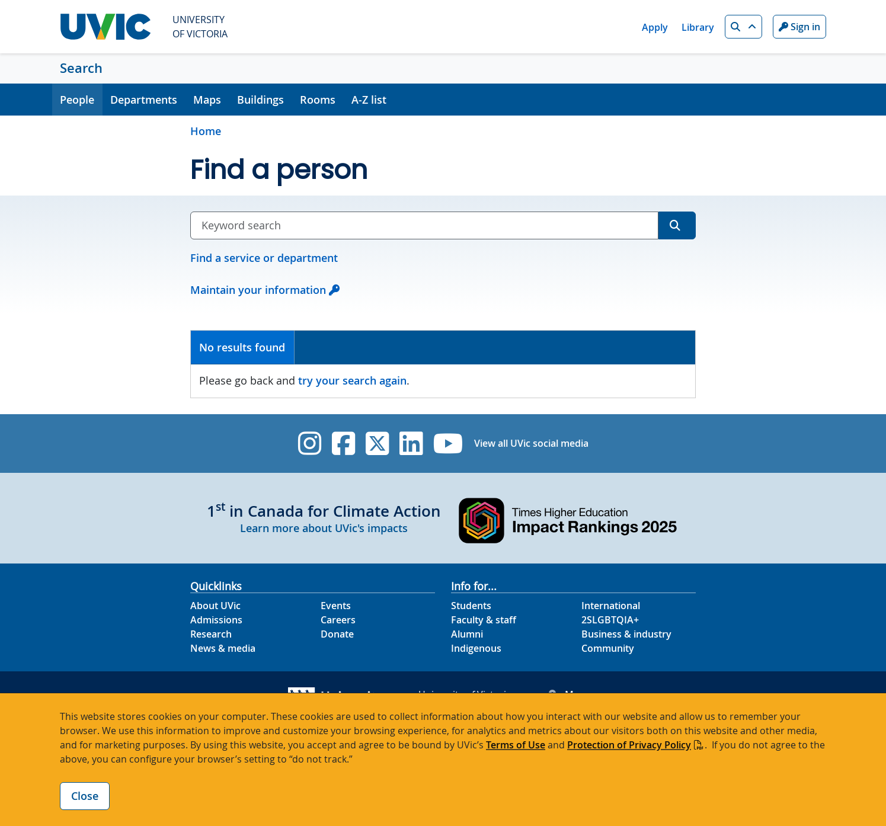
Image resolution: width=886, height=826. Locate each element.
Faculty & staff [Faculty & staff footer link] (483, 619)
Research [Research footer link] (211, 634)
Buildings (260, 99)
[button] (743, 27)
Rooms (317, 99)
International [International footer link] (610, 605)
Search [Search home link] (81, 68)
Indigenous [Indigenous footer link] (476, 648)
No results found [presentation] (242, 347)
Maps (207, 99)
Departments (143, 99)
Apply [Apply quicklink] (655, 27)
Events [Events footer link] (336, 605)
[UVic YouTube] (448, 443)
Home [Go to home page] (205, 131)
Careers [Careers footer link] (338, 619)
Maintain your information (258, 290)
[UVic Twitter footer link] (377, 443)
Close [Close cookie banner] (84, 796)
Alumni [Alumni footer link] (467, 634)
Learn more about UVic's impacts (324, 528)
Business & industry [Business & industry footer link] (626, 634)
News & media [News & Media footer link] (222, 648)
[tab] (243, 347)
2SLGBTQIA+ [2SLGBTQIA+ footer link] (610, 619)
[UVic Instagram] (309, 443)
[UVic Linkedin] (411, 443)
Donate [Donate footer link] (337, 634)
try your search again (352, 380)
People (77, 99)
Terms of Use (515, 744)
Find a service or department (264, 258)
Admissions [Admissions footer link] (216, 619)
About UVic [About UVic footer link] (215, 605)
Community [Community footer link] (607, 648)
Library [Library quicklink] (698, 27)
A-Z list (368, 99)
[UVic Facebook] (343, 443)
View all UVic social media (531, 443)
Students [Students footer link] (471, 605)
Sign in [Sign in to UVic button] (799, 26)
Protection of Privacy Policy (629, 744)
